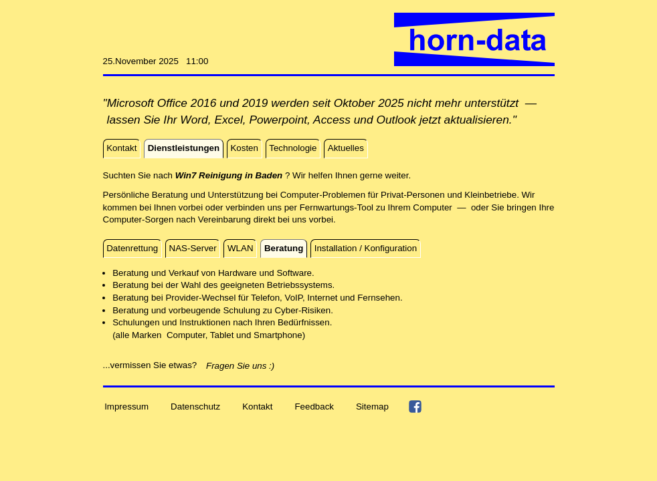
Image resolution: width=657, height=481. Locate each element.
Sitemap (372, 406)
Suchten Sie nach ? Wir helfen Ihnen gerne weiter (256, 175)
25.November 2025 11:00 (156, 61)
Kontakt (257, 406)
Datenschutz (195, 406)
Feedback (314, 406)
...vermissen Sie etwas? (154, 365)
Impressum (126, 406)
